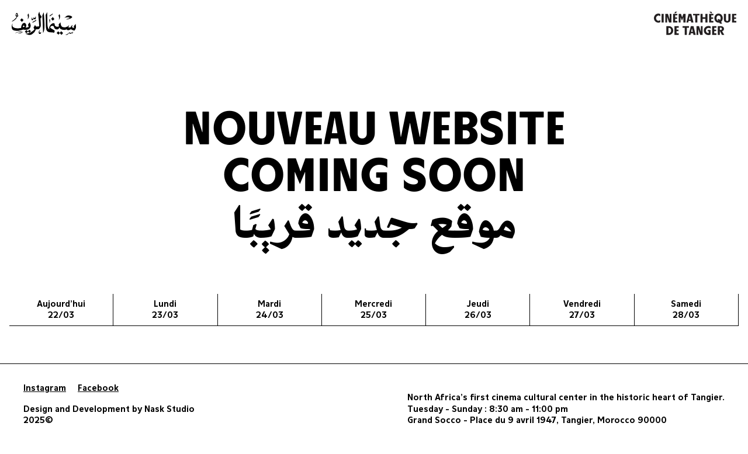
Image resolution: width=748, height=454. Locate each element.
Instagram (44, 388)
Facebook (98, 388)
